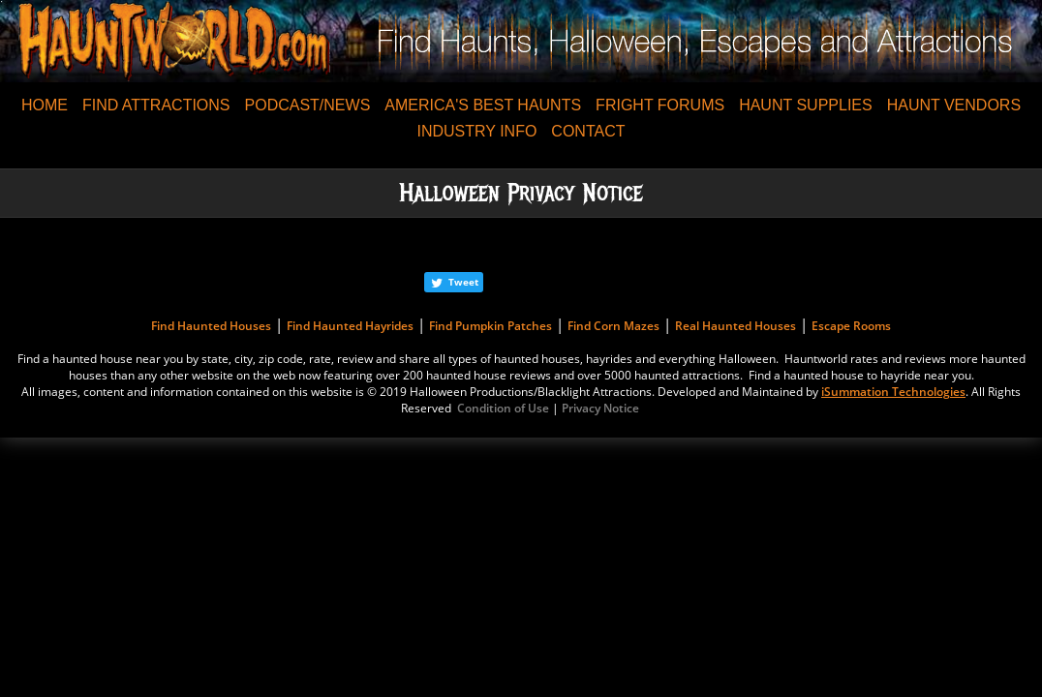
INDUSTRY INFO (476, 131)
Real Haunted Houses (735, 326)
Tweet (463, 281)
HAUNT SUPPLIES (806, 105)
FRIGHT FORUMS (660, 105)
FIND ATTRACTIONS (156, 105)
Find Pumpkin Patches (490, 326)
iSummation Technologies (893, 391)
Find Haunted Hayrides (350, 326)
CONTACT (588, 131)
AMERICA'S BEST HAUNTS (482, 105)
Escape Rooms (851, 326)
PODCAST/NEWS (308, 105)
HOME (44, 105)
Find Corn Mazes (613, 326)
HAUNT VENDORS (954, 105)
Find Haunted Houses (211, 326)
